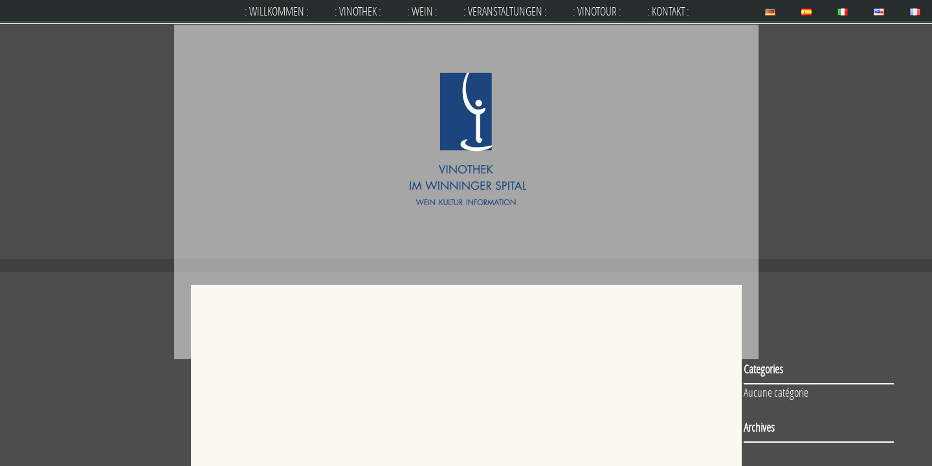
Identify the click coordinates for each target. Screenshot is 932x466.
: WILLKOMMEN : (277, 11)
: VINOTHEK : (358, 11)
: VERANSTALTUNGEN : (505, 11)
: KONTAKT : (668, 11)
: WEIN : (422, 11)
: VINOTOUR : (597, 11)
